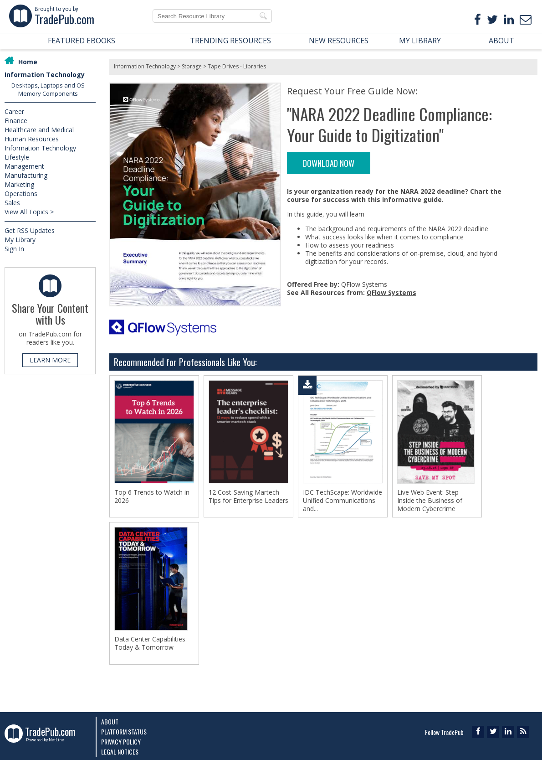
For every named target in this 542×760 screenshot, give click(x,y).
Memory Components (48, 93)
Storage (192, 66)
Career (14, 111)
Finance (16, 120)
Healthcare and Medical (39, 129)
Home (27, 61)
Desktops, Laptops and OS (48, 85)
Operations (21, 193)
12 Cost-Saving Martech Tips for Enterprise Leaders (248, 496)
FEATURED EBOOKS (81, 41)
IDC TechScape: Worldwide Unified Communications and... (342, 500)
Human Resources (32, 138)
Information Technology (45, 74)
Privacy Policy (121, 741)
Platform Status (124, 731)
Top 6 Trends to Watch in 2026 (151, 496)
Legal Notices (119, 751)
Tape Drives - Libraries (237, 66)
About (109, 721)
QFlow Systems (391, 292)
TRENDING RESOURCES (230, 41)
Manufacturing (26, 175)
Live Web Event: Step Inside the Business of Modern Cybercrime (429, 500)
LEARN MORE (50, 360)
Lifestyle (17, 157)
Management (24, 166)
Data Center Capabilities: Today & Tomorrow (150, 644)
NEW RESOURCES (338, 41)
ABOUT (501, 41)
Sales (12, 202)
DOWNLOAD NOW (328, 163)
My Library (20, 239)
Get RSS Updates (30, 230)
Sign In (14, 248)
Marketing (19, 184)
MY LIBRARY (420, 41)
